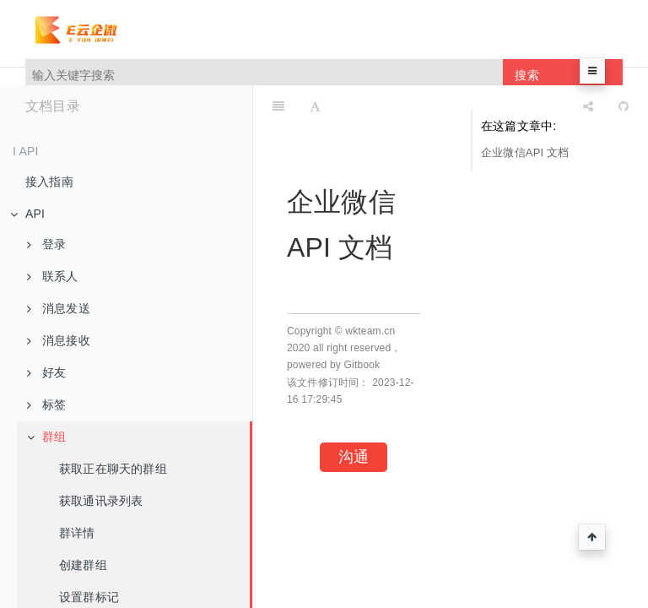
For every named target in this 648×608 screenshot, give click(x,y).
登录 (46, 244)
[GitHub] (623, 106)
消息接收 (58, 340)
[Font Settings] (315, 106)
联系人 (52, 276)
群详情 (77, 533)
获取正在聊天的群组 (113, 468)
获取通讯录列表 (101, 501)
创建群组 (83, 565)
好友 (46, 372)
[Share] (588, 106)
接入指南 (49, 181)
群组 (46, 436)
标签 (46, 404)
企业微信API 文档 (525, 152)
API (27, 213)
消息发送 (58, 308)
